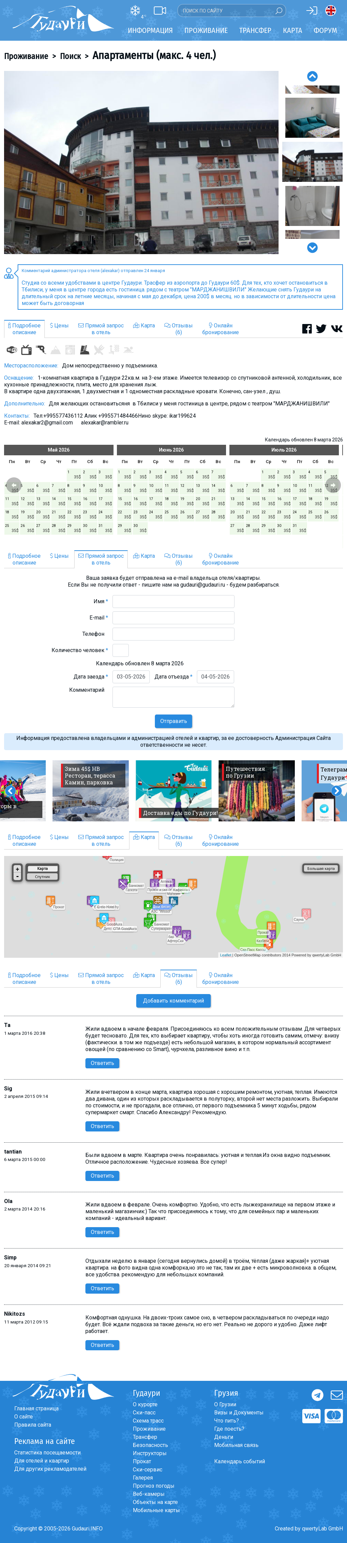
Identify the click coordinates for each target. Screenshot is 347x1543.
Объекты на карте (155, 1502)
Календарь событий (239, 1461)
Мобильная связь (236, 1445)
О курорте (145, 1404)
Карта (292, 30)
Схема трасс (148, 1420)
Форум (325, 30)
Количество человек (80, 650)
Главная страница (36, 1408)
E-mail (98, 617)
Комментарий (88, 690)
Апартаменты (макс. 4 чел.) (154, 55)
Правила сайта (32, 1425)
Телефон (95, 634)
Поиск (70, 56)
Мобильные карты (156, 1510)
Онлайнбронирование (220, 329)
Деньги (223, 1437)
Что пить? (226, 1420)
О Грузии (225, 1404)
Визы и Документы (239, 1412)
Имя (101, 601)
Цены (59, 325)
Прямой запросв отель (101, 329)
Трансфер (145, 1437)
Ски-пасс (144, 1412)
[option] (141, 162)
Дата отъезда (173, 676)
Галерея (143, 1477)
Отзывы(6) (178, 329)
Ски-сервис (147, 1469)
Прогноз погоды (154, 1486)
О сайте (23, 1416)
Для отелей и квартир (41, 1461)
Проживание (26, 56)
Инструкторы (150, 1453)
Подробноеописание (24, 329)
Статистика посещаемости (47, 1452)
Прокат (142, 1461)
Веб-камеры (149, 1494)
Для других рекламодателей (50, 1469)
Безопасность (150, 1445)
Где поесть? (229, 1429)
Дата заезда (91, 676)
